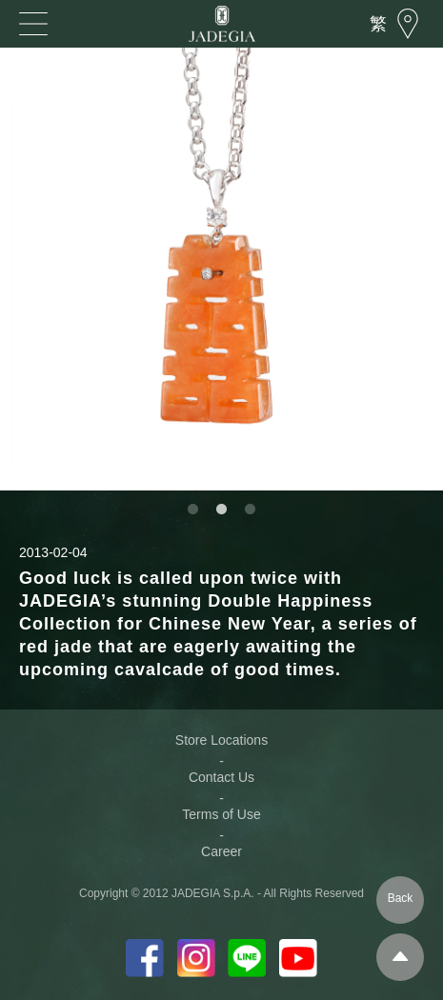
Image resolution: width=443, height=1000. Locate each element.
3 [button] (250, 509)
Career (221, 851)
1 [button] (193, 509)
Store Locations (221, 740)
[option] (221, 269)
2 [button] (222, 509)
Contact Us (221, 777)
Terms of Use (221, 814)
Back (400, 898)
